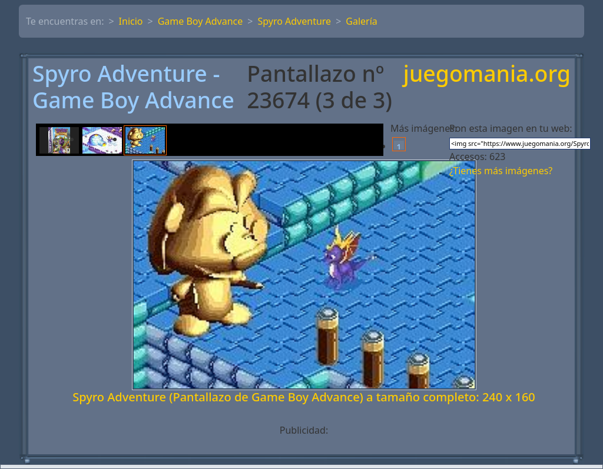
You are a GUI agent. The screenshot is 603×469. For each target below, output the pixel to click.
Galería (361, 21)
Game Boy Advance (200, 21)
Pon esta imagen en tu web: (510, 128)
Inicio (131, 21)
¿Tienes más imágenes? (500, 170)
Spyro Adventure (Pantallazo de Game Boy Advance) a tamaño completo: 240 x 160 (303, 397)
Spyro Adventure (294, 21)
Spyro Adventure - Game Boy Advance (133, 87)
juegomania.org (487, 74)
